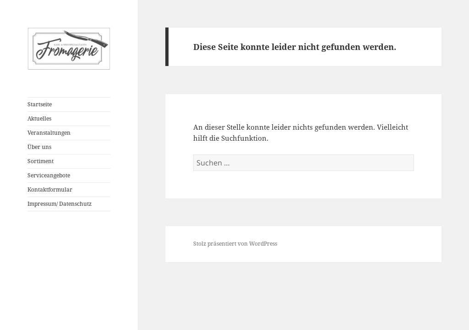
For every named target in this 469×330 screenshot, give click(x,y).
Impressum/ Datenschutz (59, 204)
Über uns (39, 147)
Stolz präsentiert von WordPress (235, 244)
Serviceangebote (48, 175)
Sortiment (40, 161)
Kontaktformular (49, 189)
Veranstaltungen (49, 133)
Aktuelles (39, 118)
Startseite (39, 104)
